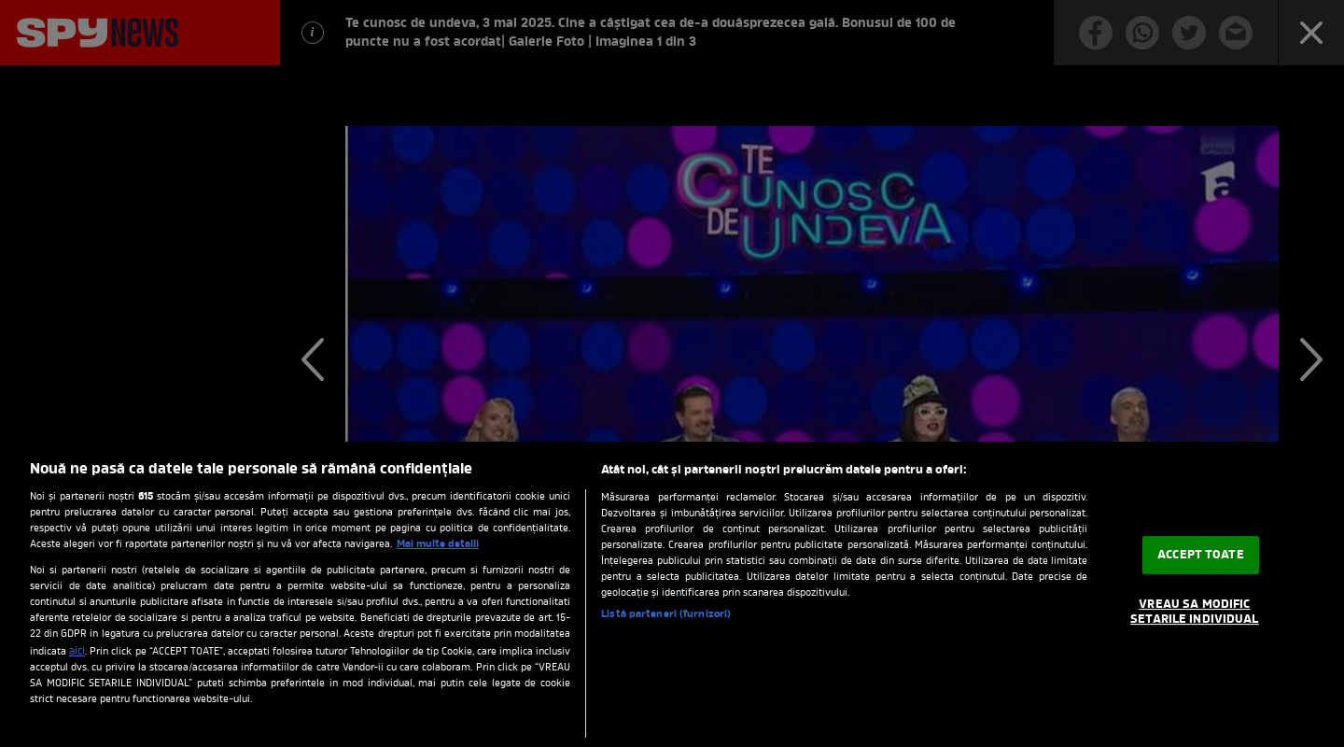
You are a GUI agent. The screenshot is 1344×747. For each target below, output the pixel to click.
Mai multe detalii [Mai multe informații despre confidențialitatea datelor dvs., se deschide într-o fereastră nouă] (438, 544)
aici (77, 651)
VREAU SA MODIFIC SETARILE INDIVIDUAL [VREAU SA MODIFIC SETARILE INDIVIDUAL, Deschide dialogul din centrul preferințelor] (1194, 612)
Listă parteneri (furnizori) (666, 614)
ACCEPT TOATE (1200, 555)
